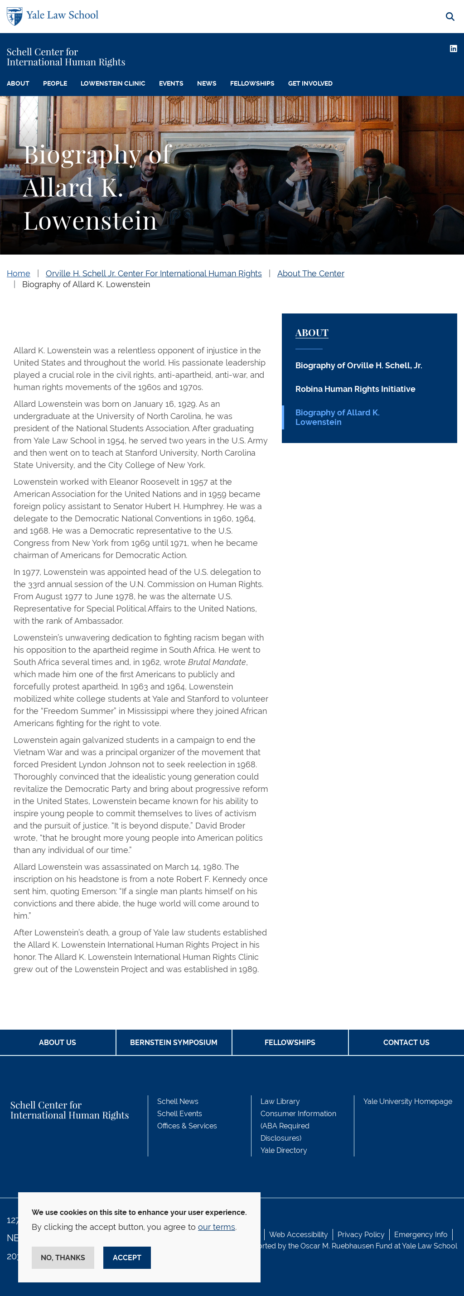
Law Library (280, 1101)
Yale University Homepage (407, 1101)
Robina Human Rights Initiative (355, 389)
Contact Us (406, 1042)
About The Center (310, 273)
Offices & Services (187, 1126)
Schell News (177, 1101)
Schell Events (179, 1113)
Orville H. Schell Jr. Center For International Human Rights (154, 273)
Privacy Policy (361, 1234)
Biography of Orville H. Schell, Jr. (358, 365)
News (207, 83)
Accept (127, 1257)
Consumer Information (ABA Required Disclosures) (298, 1125)
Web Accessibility (298, 1234)
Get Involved (310, 83)
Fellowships (252, 83)
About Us (57, 1042)
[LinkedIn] (453, 48)
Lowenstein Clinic (113, 83)
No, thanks (63, 1257)
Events (171, 83)
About (18, 83)
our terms (216, 1227)
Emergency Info (421, 1234)
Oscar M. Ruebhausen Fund (346, 1246)
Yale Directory (284, 1150)
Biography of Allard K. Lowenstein (86, 284)
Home (18, 273)
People (55, 83)
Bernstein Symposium (174, 1042)
